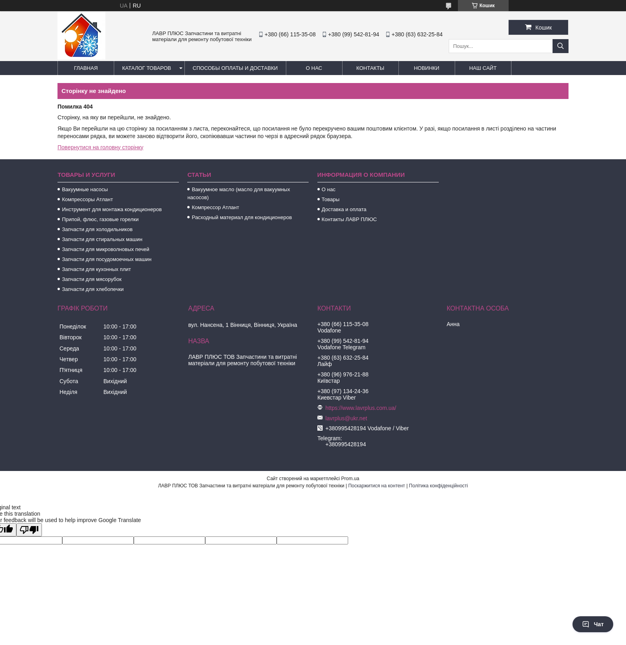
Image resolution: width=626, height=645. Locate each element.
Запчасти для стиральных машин (102, 239)
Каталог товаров (146, 68)
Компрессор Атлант (215, 207)
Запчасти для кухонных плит (96, 269)
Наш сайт (483, 68)
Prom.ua (350, 478)
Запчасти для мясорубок (91, 279)
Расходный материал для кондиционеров (242, 217)
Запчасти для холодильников (97, 229)
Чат (593, 624)
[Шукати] (561, 46)
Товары (331, 199)
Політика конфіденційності (438, 486)
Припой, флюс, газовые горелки (100, 219)
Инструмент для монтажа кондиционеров (112, 209)
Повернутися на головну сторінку (100, 147)
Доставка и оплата (344, 209)
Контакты (370, 68)
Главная (86, 68)
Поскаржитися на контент (376, 486)
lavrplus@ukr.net (346, 418)
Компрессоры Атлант (87, 199)
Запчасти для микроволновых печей (105, 249)
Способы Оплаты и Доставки (235, 68)
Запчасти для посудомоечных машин (106, 259)
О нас (314, 68)
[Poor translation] (29, 529)
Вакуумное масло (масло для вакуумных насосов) (238, 193)
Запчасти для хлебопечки (93, 289)
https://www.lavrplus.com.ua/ (360, 408)
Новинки (427, 68)
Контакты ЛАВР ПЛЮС (349, 219)
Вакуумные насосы (85, 189)
